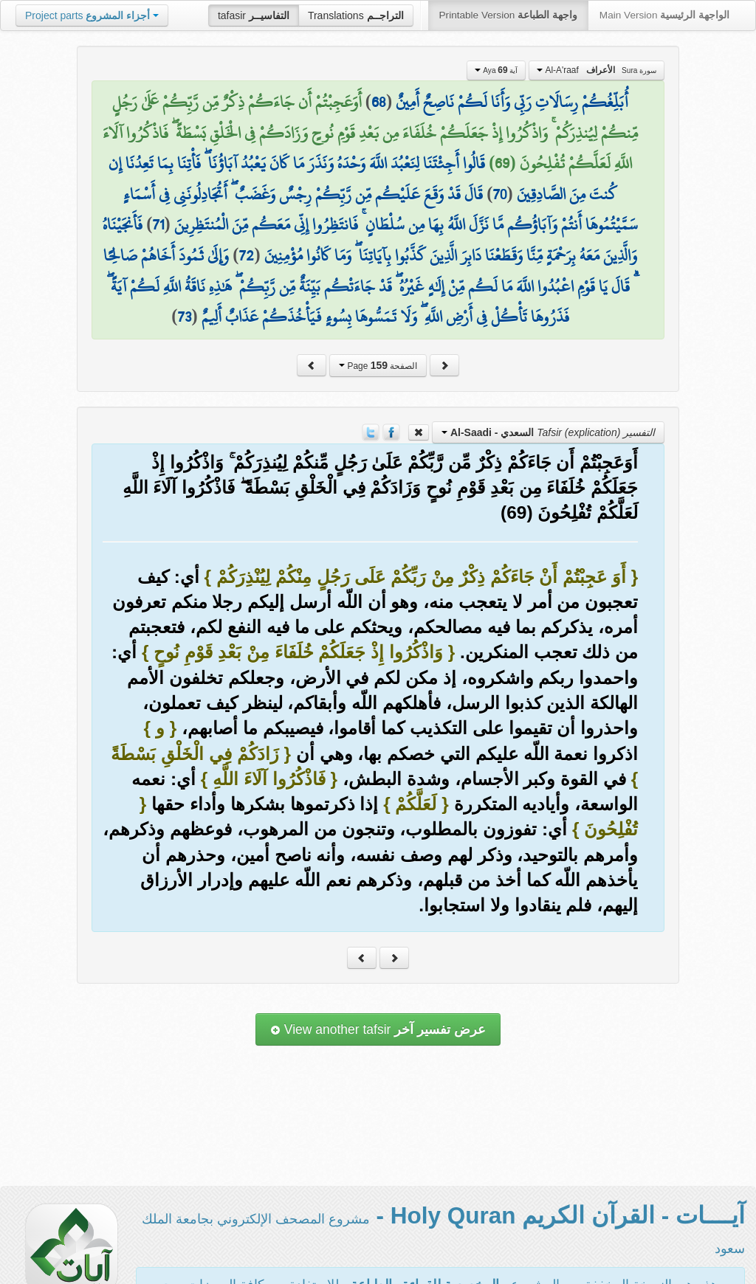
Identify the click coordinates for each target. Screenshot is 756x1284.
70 (499, 194)
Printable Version (508, 15)
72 (246, 255)
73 (184, 316)
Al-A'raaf (596, 70)
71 (158, 224)
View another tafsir (378, 1029)
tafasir (253, 15)
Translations (356, 15)
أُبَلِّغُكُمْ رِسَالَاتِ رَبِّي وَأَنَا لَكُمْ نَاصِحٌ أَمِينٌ (512, 102)
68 (378, 102)
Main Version (664, 15)
